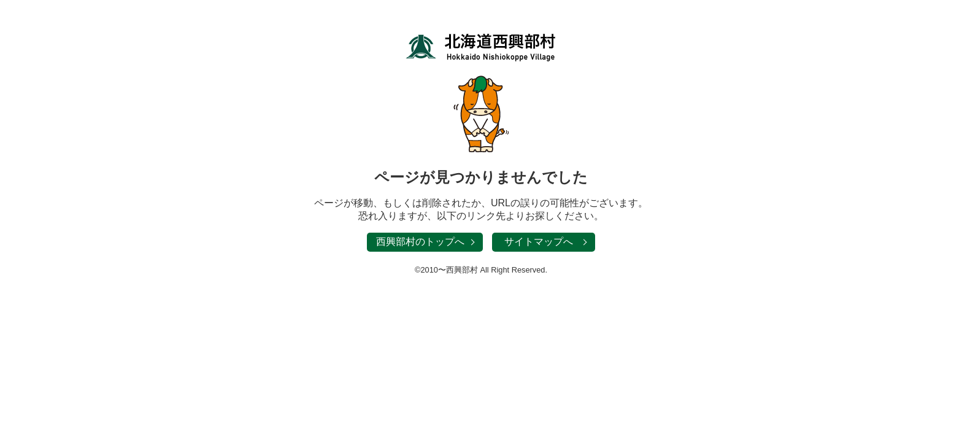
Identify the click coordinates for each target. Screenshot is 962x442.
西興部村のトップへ (420, 241)
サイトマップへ (538, 241)
